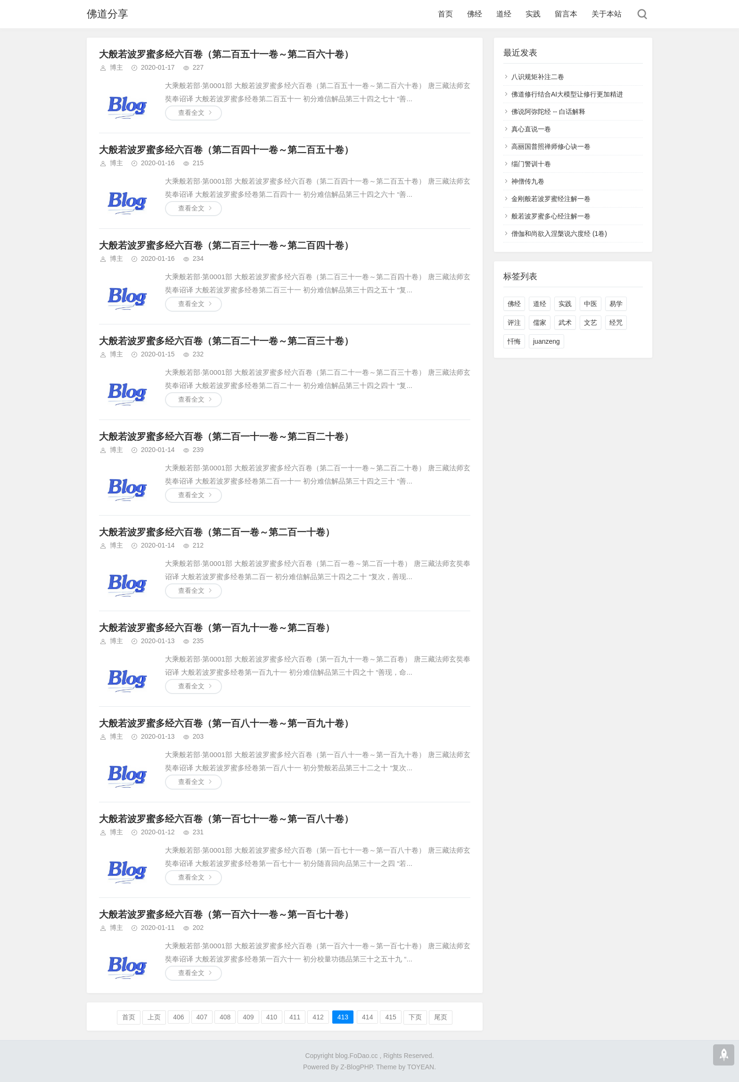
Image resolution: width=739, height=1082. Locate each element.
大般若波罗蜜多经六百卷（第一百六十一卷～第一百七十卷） (226, 914)
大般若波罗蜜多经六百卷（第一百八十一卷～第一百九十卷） (226, 723)
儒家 (539, 322)
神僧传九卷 (527, 181)
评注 (514, 322)
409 (248, 1017)
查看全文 (191, 112)
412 (317, 1017)
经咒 (616, 322)
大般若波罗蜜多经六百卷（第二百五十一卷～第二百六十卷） (226, 54)
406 (178, 1017)
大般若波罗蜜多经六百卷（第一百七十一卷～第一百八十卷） (226, 819)
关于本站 (606, 14)
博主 (116, 67)
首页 (445, 14)
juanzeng (546, 341)
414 (367, 1017)
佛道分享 (107, 14)
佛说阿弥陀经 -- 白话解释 (548, 111)
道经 (503, 14)
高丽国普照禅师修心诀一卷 (551, 146)
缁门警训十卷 (531, 164)
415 (390, 1017)
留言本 (566, 14)
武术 (565, 322)
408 (225, 1017)
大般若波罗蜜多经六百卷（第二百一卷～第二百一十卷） (217, 532)
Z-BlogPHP (356, 1067)
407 (202, 1017)
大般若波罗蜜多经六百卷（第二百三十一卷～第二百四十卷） (226, 245)
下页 (415, 1017)
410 (271, 1017)
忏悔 (514, 341)
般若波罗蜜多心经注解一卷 (551, 216)
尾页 (440, 1017)
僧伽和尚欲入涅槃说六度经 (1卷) (559, 233)
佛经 (474, 14)
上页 (154, 1017)
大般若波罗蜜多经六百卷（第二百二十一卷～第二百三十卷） (226, 341)
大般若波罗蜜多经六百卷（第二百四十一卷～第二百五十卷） (226, 150)
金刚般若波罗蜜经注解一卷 (551, 198)
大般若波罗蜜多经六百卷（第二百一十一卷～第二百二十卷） (226, 436)
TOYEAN (420, 1067)
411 (294, 1017)
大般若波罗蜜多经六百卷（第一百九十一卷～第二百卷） (217, 627)
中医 (590, 303)
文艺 (590, 322)
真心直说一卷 (531, 129)
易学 (616, 303)
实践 (533, 14)
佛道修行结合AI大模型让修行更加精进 (567, 94)
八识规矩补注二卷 (537, 77)
